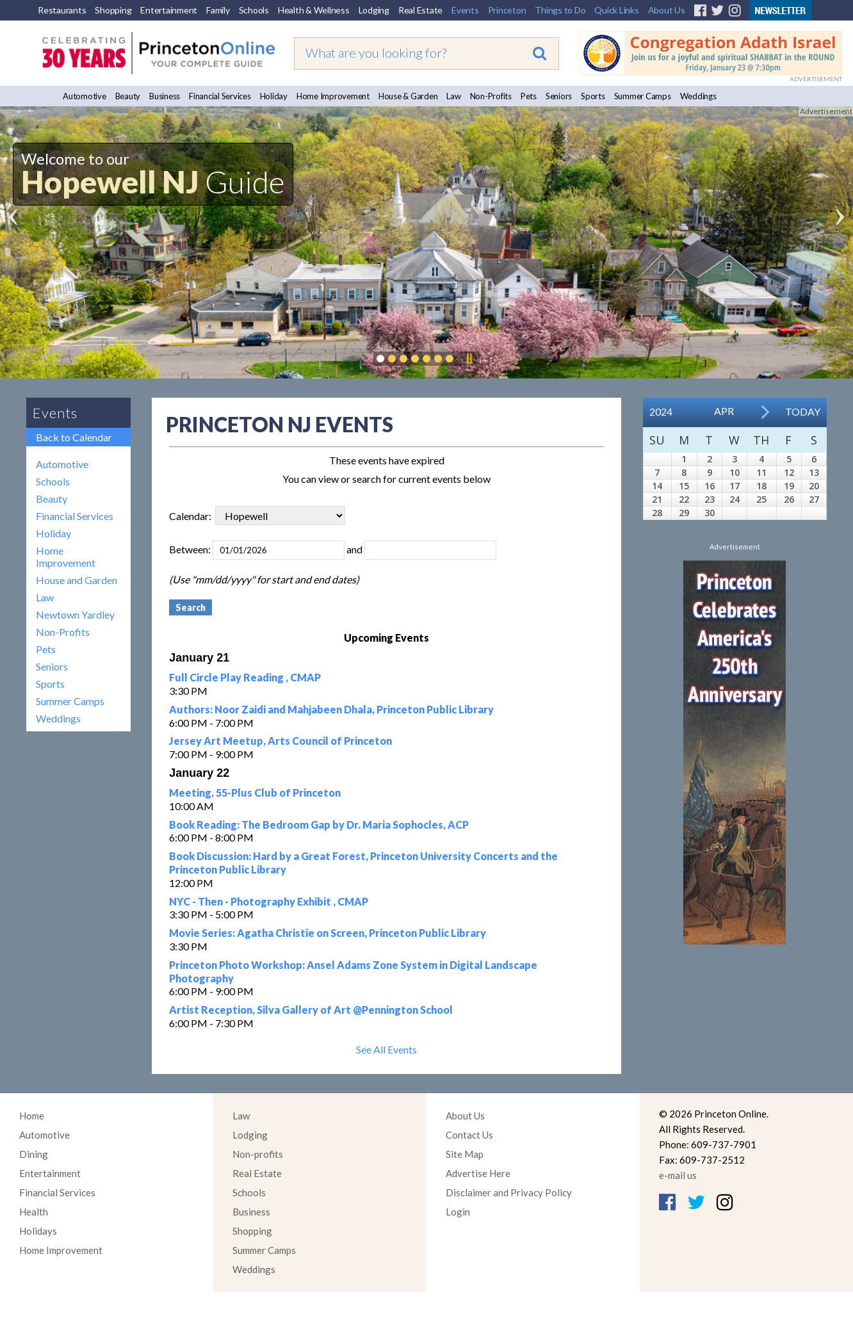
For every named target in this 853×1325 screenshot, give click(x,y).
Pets (529, 96)
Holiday (274, 96)
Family (218, 9)
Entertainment (168, 9)
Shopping (113, 9)
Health (33, 1211)
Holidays (38, 1231)
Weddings (698, 96)
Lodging (374, 9)
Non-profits (257, 1154)
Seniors (559, 96)
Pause (469, 358)
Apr (724, 411)
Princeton (507, 9)
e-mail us (678, 1175)
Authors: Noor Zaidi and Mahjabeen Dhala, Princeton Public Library (331, 709)
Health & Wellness (314, 9)
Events (465, 9)
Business (164, 96)
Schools (254, 9)
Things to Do (560, 9)
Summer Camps (642, 96)
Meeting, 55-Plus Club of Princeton (255, 792)
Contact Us (469, 1135)
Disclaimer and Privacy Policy (509, 1192)
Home (31, 1115)
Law (453, 96)
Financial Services (220, 96)
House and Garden (76, 580)
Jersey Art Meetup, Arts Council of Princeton (280, 741)
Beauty (128, 96)
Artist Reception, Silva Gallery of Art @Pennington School (311, 1010)
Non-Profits (491, 96)
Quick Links (616, 9)
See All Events (386, 1049)
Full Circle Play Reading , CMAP (245, 677)
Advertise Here (478, 1173)
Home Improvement (333, 96)
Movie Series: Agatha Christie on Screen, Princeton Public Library (327, 933)
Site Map (464, 1154)
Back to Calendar (74, 437)
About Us (666, 9)
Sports (593, 96)
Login (458, 1211)
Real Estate (420, 9)
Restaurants (62, 9)
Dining (33, 1154)
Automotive (84, 96)
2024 (660, 411)
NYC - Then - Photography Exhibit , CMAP (268, 901)
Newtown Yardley (75, 614)
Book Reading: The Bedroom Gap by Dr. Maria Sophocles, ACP (319, 824)
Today (802, 411)
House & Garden (408, 96)
